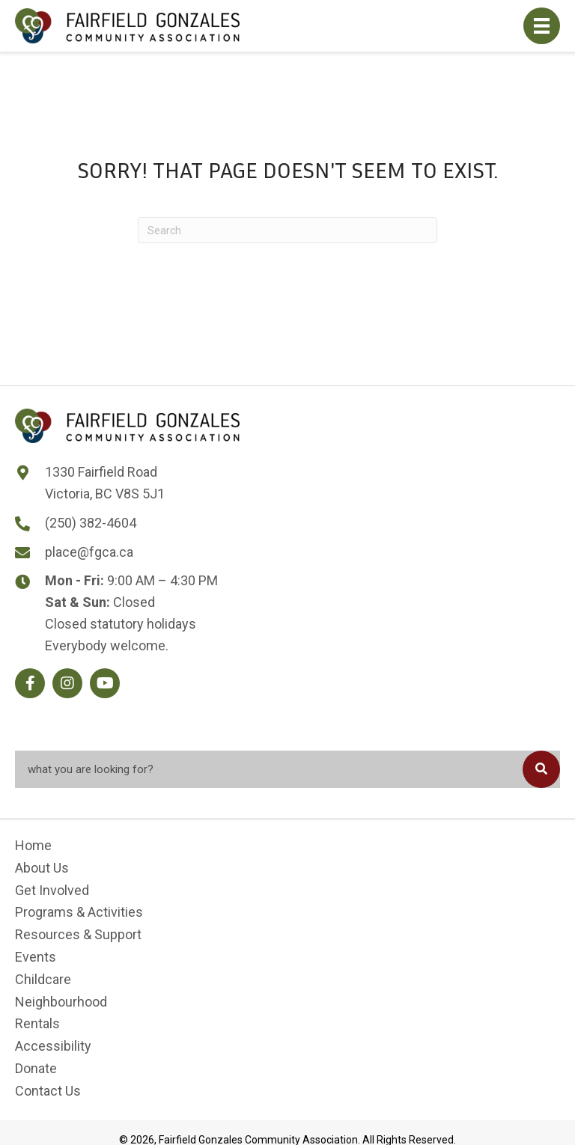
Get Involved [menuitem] (52, 889)
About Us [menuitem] (42, 867)
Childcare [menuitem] (43, 978)
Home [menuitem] (33, 845)
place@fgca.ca (89, 552)
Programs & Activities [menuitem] (79, 912)
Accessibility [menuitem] (53, 1046)
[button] (30, 683)
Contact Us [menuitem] (48, 1090)
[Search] (287, 230)
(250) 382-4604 (90, 523)
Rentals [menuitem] (37, 1023)
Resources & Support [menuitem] (78, 934)
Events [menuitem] (35, 957)
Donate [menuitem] (36, 1067)
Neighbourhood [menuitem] (61, 1001)
